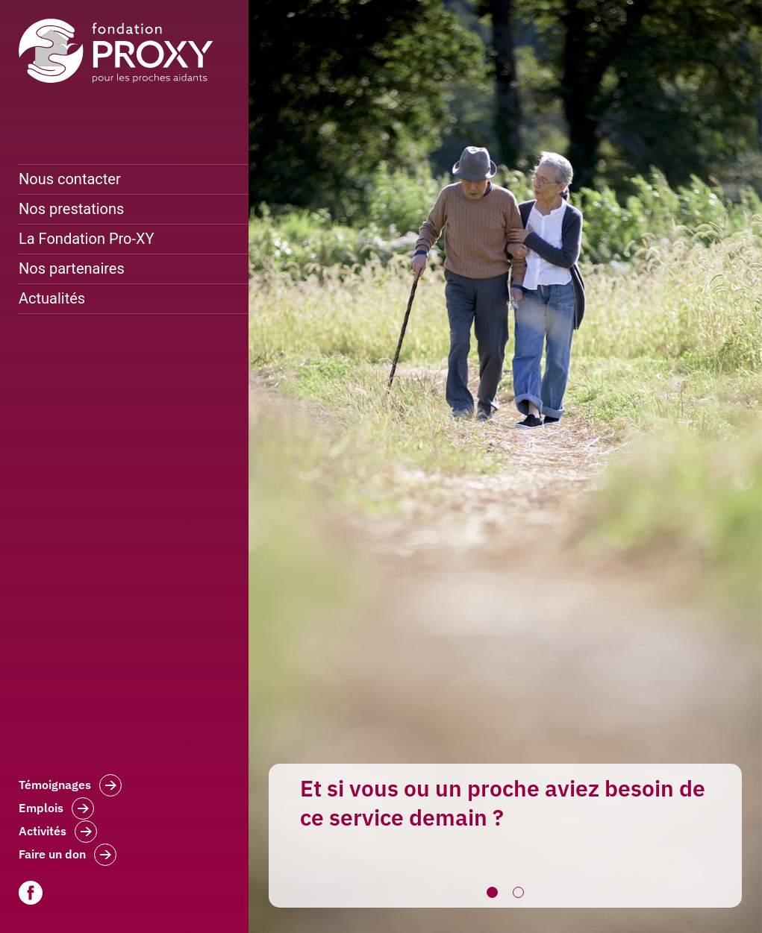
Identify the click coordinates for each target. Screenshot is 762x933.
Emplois (56, 810)
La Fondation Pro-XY (86, 239)
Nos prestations (71, 209)
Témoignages (70, 787)
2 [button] (518, 893)
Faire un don (67, 856)
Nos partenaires (72, 268)
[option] (505, 466)
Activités (58, 833)
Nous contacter (70, 179)
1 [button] (492, 893)
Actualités (52, 298)
